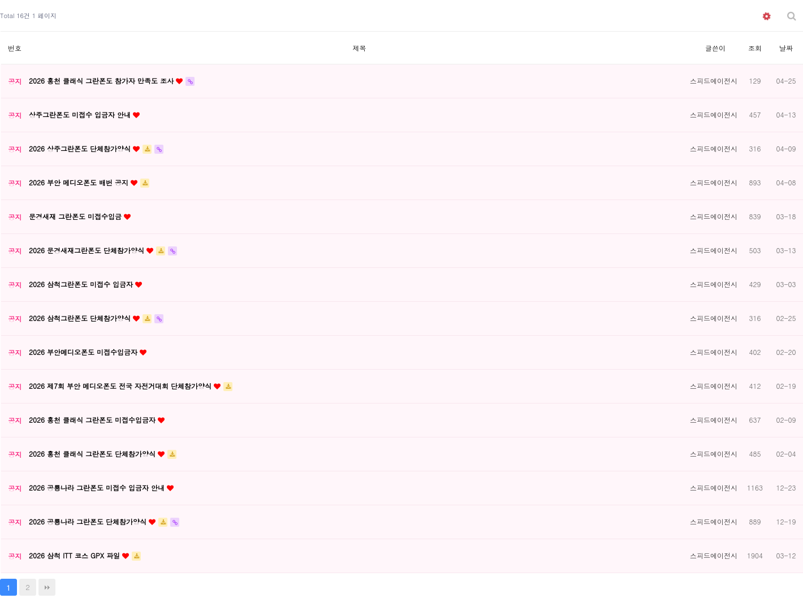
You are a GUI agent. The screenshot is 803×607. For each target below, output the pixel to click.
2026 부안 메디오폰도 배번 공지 (80, 182)
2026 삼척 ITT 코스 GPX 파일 (75, 555)
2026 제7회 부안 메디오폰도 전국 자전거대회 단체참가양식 (121, 386)
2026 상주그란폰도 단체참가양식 (81, 148)
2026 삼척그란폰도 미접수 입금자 (82, 284)
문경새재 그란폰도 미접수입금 (76, 216)
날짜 (786, 48)
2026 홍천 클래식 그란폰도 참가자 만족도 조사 (102, 80)
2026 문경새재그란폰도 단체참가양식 (87, 250)
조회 (755, 48)
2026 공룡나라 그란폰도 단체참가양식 (89, 521)
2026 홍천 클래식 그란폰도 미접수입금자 (93, 419)
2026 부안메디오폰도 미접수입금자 (84, 352)
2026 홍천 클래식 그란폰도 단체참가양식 (93, 453)
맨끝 (46, 587)
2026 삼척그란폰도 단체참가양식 (81, 318)
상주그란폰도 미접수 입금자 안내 (81, 114)
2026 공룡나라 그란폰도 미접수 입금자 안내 (98, 487)
